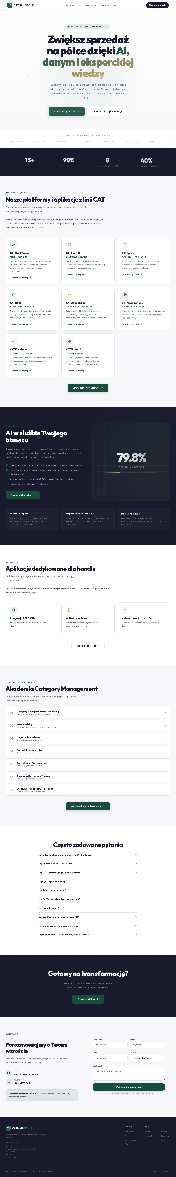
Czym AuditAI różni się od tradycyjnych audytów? (88, 938)
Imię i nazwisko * (99, 1043)
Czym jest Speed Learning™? (88, 885)
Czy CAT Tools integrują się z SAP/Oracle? (88, 876)
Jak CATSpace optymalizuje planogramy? (88, 929)
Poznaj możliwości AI (22, 498)
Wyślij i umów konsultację (129, 1090)
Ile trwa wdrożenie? (88, 911)
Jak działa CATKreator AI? (88, 894)
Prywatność (165, 1132)
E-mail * (133, 1043)
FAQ (114, 5)
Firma (95, 1056)
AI (80, 5)
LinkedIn (156, 1171)
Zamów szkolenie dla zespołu (88, 810)
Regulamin (165, 1136)
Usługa (133, 1056)
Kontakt (148, 1136)
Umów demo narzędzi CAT (88, 391)
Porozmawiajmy (88, 1002)
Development (90, 5)
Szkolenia (104, 5)
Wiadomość (97, 1070)
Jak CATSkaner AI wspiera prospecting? (88, 903)
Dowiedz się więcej (20, 281)
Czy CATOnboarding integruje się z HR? (88, 920)
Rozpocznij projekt (88, 649)
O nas (147, 1132)
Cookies (164, 1140)
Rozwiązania (69, 5)
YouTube (166, 1171)
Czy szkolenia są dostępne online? (88, 867)
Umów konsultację (157, 5)
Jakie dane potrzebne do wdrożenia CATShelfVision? (88, 858)
